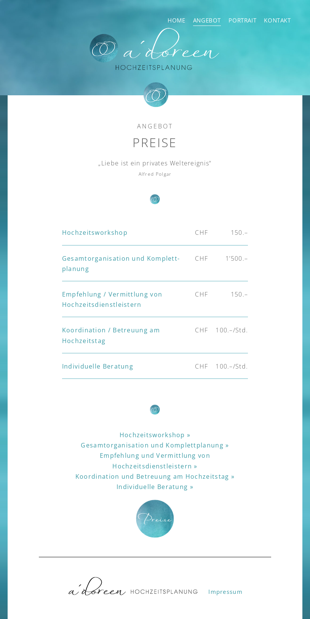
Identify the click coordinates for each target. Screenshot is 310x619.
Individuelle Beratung (97, 366)
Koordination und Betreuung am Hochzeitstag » (155, 476)
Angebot (207, 20)
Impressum (225, 591)
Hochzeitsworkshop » (155, 435)
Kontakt (277, 20)
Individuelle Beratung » (155, 487)
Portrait (242, 20)
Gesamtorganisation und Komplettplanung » (155, 445)
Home (176, 20)
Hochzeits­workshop (95, 232)
